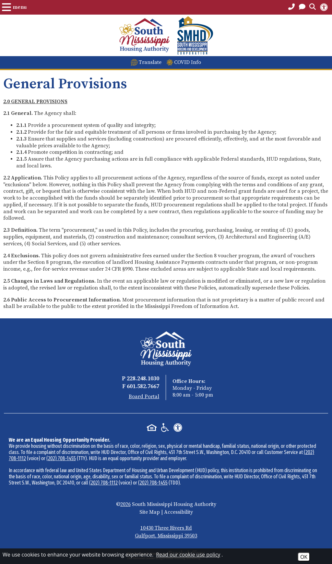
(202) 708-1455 (61, 458)
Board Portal (144, 396)
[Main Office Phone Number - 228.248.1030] (291, 7)
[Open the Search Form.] (312, 7)
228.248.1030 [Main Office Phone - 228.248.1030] (143, 378)
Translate (150, 62)
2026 (125, 504)
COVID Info (187, 62)
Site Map (149, 512)
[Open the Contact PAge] (302, 7)
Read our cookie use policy (188, 554)
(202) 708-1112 (103, 483)
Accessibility (178, 512)
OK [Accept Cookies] (303, 556)
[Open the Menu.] (14, 7)
